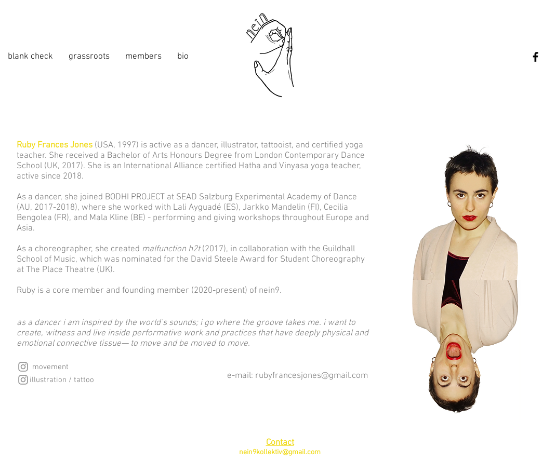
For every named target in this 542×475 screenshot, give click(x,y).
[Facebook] (535, 56)
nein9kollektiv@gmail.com (280, 452)
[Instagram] (23, 366)
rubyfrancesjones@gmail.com (311, 376)
